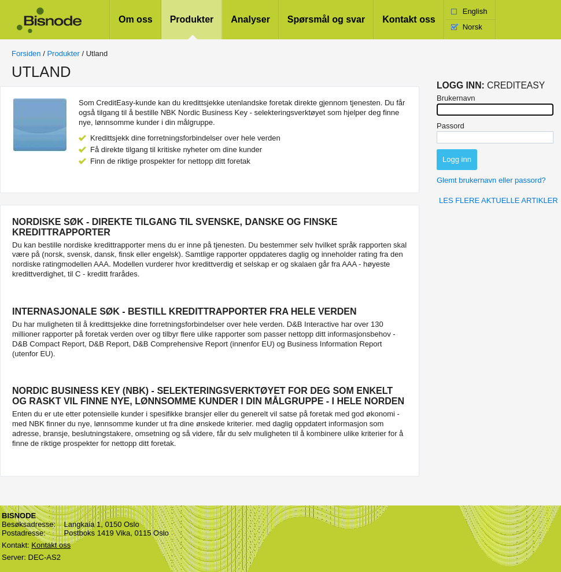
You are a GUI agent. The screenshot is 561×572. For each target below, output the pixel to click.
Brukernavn (456, 98)
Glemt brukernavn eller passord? (491, 180)
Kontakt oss (408, 19)
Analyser (250, 19)
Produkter (192, 19)
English (475, 11)
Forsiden (26, 53)
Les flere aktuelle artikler (498, 200)
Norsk (472, 27)
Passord (450, 125)
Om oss (136, 19)
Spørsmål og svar (326, 19)
